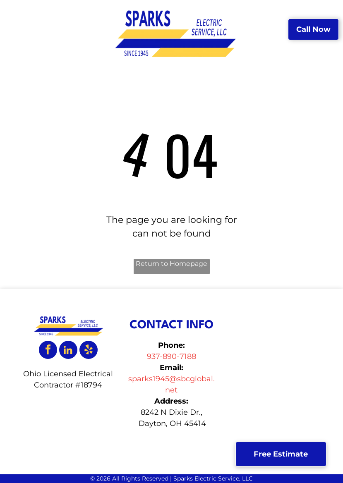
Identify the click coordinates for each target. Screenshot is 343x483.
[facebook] (48, 351)
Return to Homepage (171, 264)
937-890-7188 (171, 356)
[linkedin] (68, 351)
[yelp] (88, 351)
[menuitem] (96, 17)
